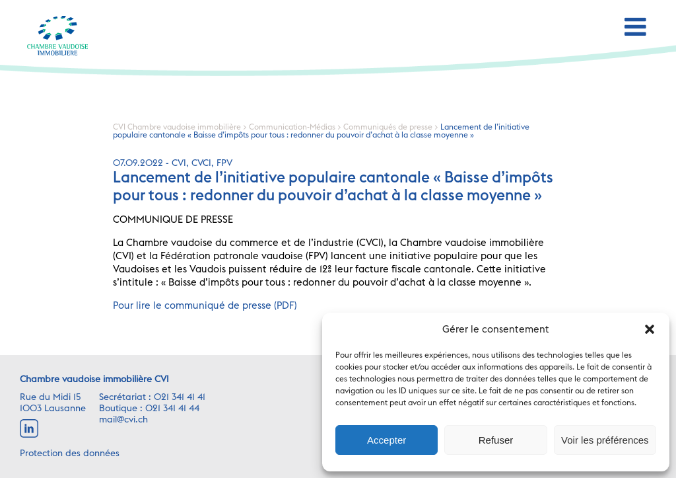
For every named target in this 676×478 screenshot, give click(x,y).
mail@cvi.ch (123, 419)
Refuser (496, 440)
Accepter (386, 440)
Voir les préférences (605, 440)
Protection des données (69, 453)
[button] (649, 329)
